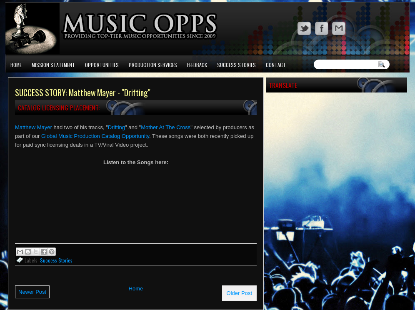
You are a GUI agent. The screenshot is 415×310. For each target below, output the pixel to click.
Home (16, 64)
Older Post (239, 293)
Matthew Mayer (33, 127)
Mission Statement (53, 64)
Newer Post (32, 292)
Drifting (116, 127)
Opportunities (102, 64)
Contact (276, 64)
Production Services (153, 64)
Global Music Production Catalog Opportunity (95, 136)
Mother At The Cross (165, 127)
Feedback (197, 64)
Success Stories (236, 64)
